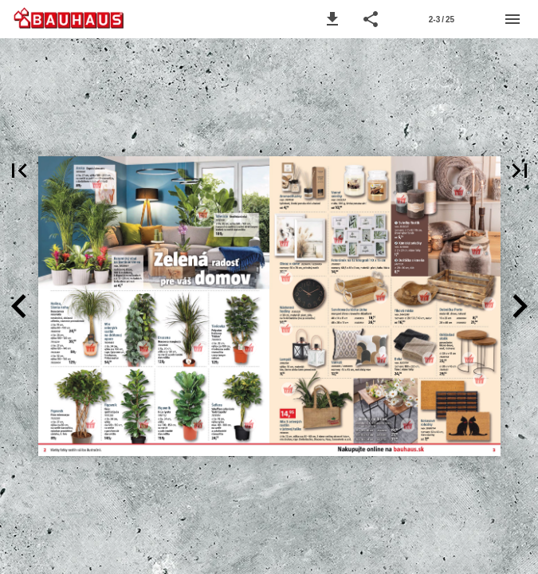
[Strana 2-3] (442, 19)
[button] (332, 19)
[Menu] (512, 19)
